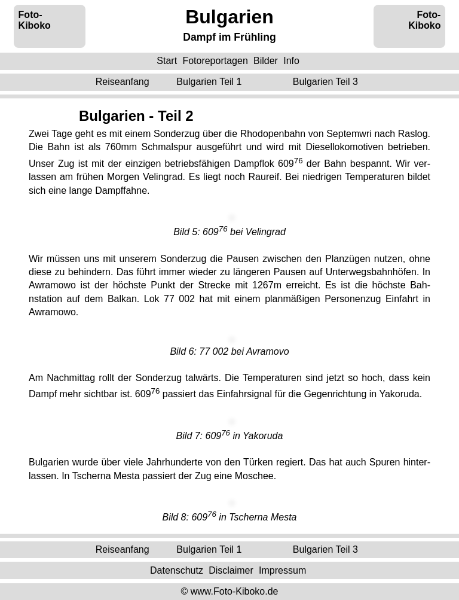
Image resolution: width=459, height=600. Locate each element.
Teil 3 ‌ (327, 82)
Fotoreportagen (214, 61)
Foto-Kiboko (35, 20)
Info (291, 61)
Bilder (265, 61)
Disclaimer (231, 570)
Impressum (282, 570)
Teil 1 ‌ (210, 82)
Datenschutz (176, 570)
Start (167, 61)
